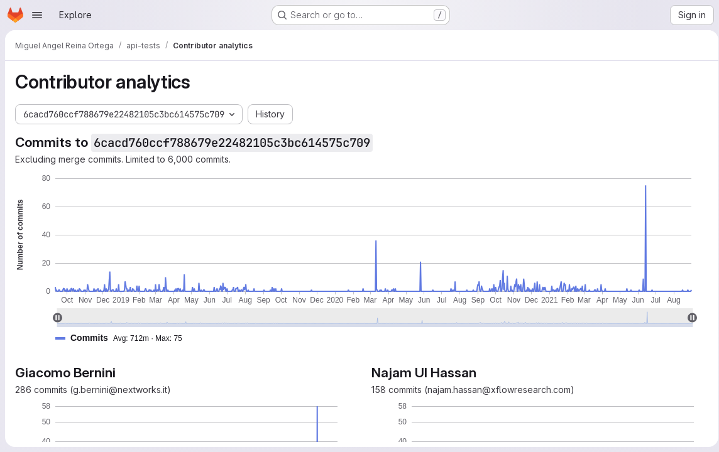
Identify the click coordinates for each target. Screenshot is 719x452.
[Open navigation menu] (37, 15)
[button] (123, 338)
